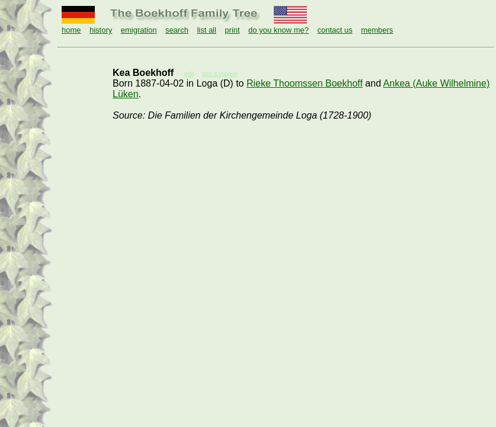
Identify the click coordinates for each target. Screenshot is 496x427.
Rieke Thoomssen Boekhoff (305, 83)
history (100, 30)
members (377, 30)
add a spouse (220, 74)
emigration (139, 30)
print (232, 30)
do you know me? (278, 30)
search (176, 30)
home (71, 30)
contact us (334, 30)
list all (206, 30)
